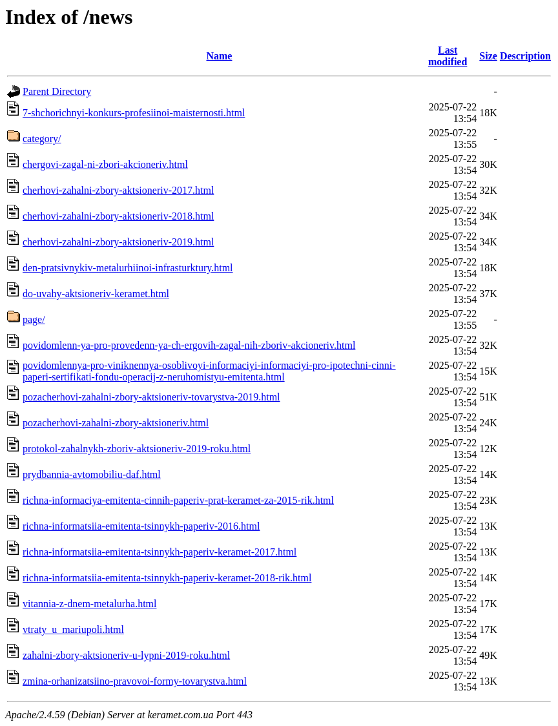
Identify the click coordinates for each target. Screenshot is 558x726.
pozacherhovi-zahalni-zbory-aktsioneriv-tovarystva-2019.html (151, 396)
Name (219, 55)
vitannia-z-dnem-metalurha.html (89, 603)
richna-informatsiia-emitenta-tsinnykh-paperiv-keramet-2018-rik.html (167, 577)
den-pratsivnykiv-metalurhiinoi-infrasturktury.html (128, 267)
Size (488, 55)
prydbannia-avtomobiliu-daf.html (92, 474)
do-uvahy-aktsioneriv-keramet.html (96, 293)
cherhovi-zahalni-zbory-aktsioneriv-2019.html (118, 241)
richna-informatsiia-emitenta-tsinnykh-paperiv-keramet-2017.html (159, 551)
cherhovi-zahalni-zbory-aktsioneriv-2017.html (118, 190)
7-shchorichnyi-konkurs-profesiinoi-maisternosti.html (134, 112)
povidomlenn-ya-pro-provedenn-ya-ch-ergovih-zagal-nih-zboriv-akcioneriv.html (189, 345)
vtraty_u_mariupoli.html (73, 629)
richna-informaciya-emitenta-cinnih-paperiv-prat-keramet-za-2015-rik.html (178, 500)
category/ (42, 138)
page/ (34, 319)
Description (525, 55)
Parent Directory (57, 91)
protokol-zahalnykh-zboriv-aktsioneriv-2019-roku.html (137, 448)
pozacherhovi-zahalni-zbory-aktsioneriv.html (116, 422)
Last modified (447, 56)
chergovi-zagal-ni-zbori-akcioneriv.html (105, 164)
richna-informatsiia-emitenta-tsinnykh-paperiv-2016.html (141, 526)
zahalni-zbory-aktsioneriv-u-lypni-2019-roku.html (126, 655)
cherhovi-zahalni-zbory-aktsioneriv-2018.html (118, 216)
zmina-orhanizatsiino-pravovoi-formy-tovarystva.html (135, 681)
